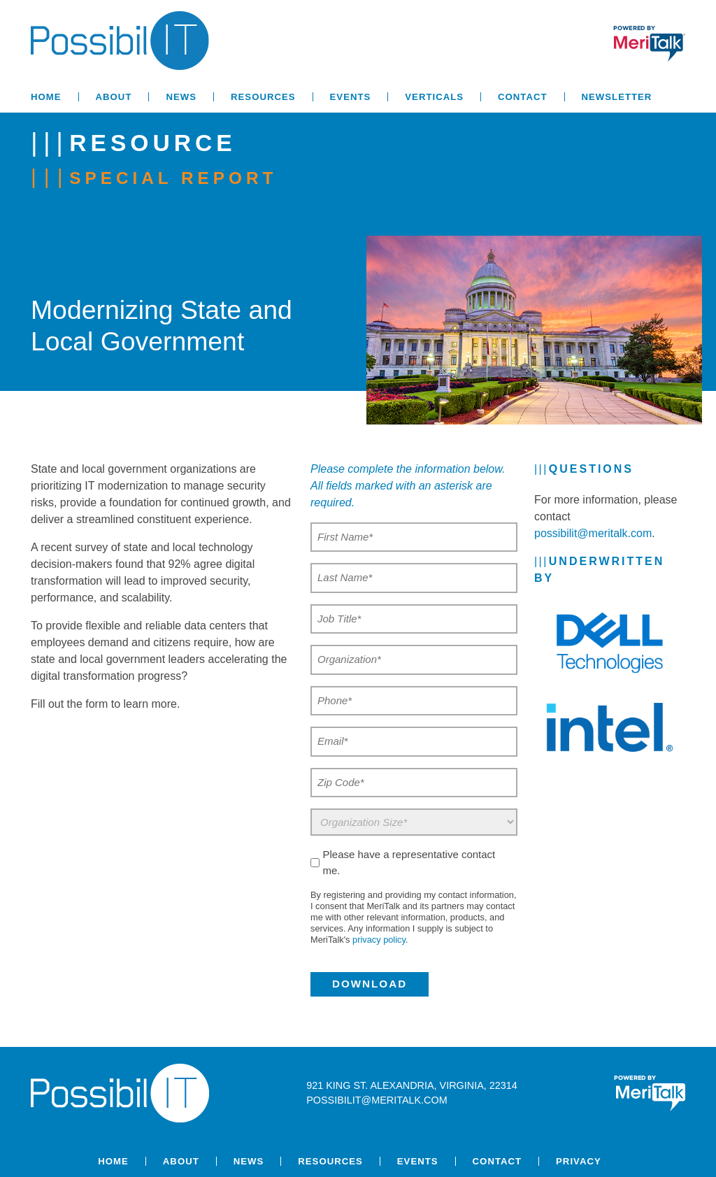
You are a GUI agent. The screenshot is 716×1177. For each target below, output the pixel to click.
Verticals (434, 97)
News (181, 97)
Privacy (578, 1161)
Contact (522, 97)
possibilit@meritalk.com (593, 533)
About (114, 97)
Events (350, 97)
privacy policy (379, 939)
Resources (263, 97)
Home (46, 97)
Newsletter (617, 97)
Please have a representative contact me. (408, 862)
